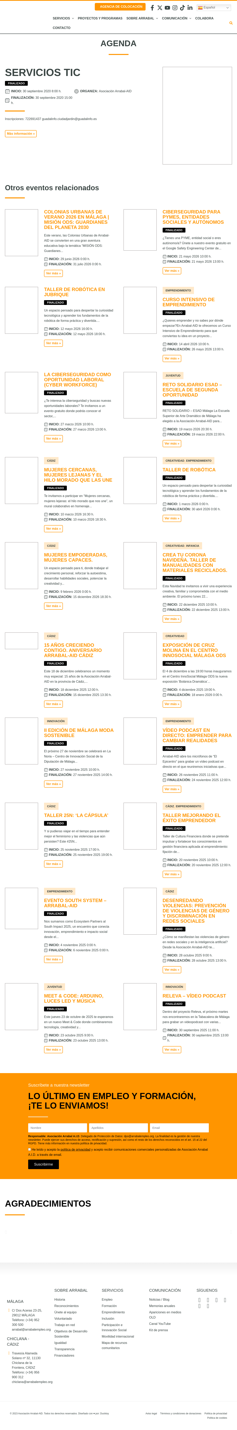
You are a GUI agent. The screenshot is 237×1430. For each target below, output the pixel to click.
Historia (59, 1299)
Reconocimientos (66, 1306)
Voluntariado (63, 1318)
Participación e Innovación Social (114, 1327)
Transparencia (64, 1349)
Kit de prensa (158, 1330)
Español (206, 7)
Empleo (107, 1299)
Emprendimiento (113, 1312)
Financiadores (64, 1355)
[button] (72, 18)
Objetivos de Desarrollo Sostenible (70, 1334)
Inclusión (108, 1318)
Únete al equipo (65, 1312)
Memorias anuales (162, 1306)
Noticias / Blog (159, 1299)
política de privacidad (75, 1149)
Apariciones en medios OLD (165, 1315)
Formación (109, 1306)
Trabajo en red (64, 1325)
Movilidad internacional (118, 1336)
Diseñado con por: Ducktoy (93, 1413)
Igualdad (60, 1342)
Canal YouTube (160, 1323)
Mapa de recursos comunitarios (114, 1345)
